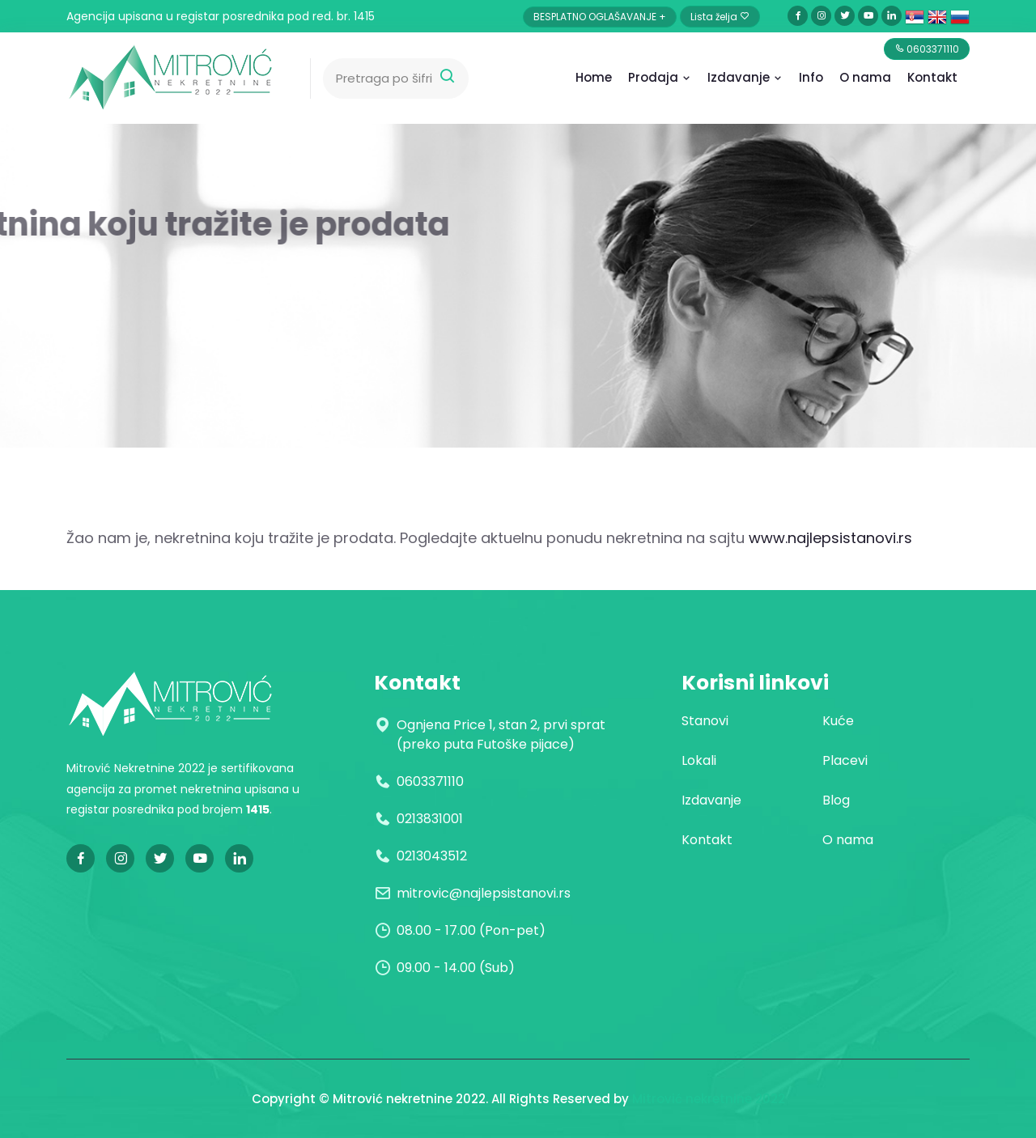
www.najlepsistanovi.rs (830, 538)
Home (593, 77)
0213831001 (430, 818)
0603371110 (430, 781)
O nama (847, 839)
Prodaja (659, 77)
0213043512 (432, 856)
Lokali (698, 760)
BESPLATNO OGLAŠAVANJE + (599, 16)
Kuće (838, 720)
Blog (836, 800)
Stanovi (704, 720)
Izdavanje (745, 77)
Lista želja (719, 16)
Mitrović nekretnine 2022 (708, 1098)
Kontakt (932, 77)
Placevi (845, 760)
